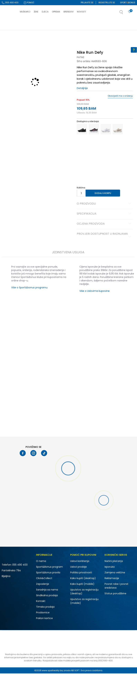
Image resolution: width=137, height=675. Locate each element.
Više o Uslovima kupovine (94, 292)
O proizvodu (104, 205)
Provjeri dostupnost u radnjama (104, 237)
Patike (80, 58)
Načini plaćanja (114, 562)
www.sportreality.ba (52, 671)
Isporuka (110, 568)
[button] (125, 13)
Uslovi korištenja (79, 562)
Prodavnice (43, 614)
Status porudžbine (115, 595)
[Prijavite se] (129, 12)
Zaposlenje (42, 585)
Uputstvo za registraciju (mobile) (84, 602)
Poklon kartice (44, 619)
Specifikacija (104, 215)
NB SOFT (75, 671)
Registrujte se (107, 2)
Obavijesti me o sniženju (120, 97)
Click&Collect (44, 579)
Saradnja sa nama (47, 591)
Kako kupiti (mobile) (82, 585)
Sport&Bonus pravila (48, 574)
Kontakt (40, 602)
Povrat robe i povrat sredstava (116, 587)
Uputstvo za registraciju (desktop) (84, 593)
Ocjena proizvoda (104, 225)
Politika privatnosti (81, 574)
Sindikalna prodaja (47, 597)
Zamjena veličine (115, 574)
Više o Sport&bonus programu (29, 289)
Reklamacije (112, 579)
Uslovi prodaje (78, 568)
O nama (41, 562)
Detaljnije (82, 89)
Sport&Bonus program (49, 568)
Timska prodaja (45, 608)
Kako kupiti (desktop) (83, 579)
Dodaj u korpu (103, 194)
